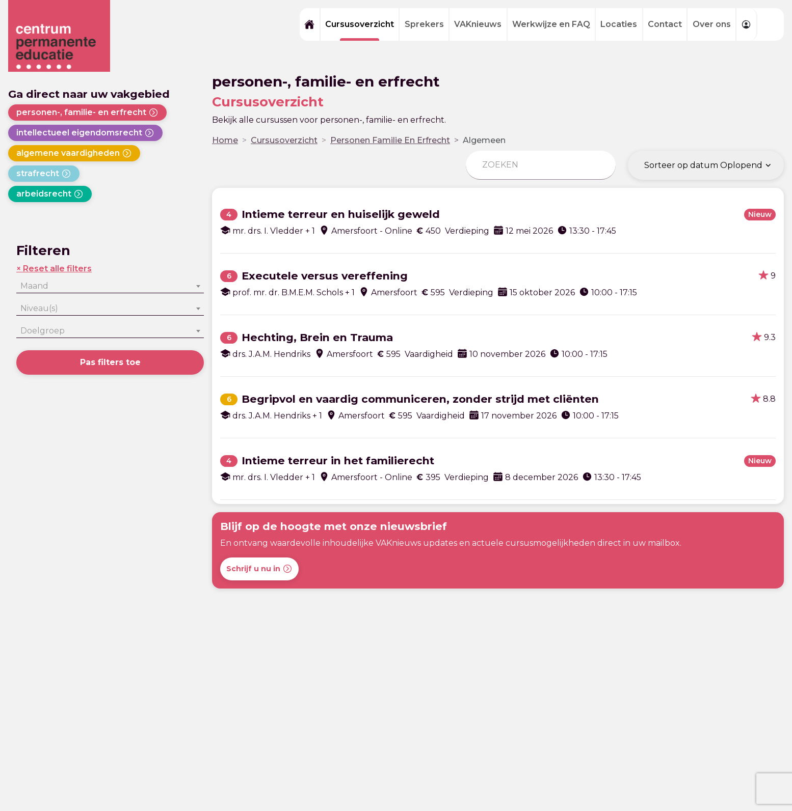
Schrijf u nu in (259, 569)
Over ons (712, 24)
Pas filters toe (110, 362)
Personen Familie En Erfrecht (390, 140)
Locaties (618, 24)
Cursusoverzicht (359, 24)
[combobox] (110, 286)
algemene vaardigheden (74, 153)
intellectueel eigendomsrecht (85, 133)
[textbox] (110, 286)
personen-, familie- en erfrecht (87, 112)
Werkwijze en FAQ (551, 24)
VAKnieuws (477, 24)
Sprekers (424, 24)
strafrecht (43, 174)
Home (225, 140)
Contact (665, 24)
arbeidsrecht (50, 194)
